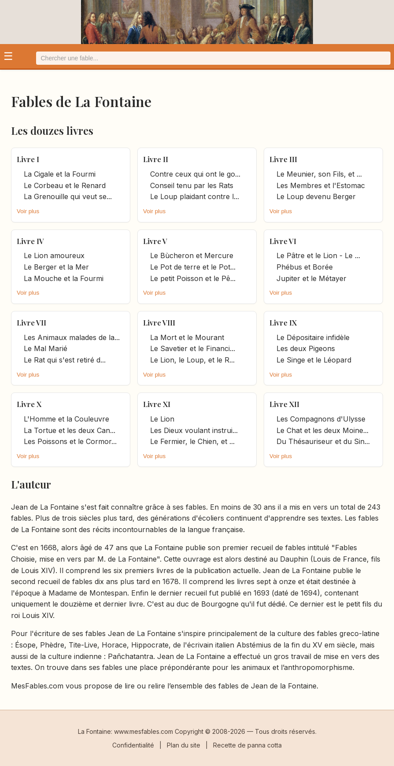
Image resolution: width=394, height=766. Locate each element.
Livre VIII (159, 322)
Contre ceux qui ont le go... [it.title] (195, 174)
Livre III (283, 159)
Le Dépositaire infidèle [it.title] (313, 337)
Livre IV (30, 241)
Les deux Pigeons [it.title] (305, 348)
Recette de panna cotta (247, 745)
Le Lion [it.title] (162, 418)
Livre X (29, 404)
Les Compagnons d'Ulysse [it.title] (320, 418)
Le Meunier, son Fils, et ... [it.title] (319, 174)
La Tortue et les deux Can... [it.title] (69, 430)
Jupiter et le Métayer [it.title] (311, 278)
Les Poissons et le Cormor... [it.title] (70, 441)
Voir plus (28, 211)
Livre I (28, 159)
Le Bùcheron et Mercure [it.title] (191, 255)
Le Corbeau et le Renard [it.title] (65, 185)
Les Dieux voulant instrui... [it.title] (194, 430)
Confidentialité (133, 745)
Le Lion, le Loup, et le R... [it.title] (192, 359)
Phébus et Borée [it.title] (304, 267)
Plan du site (183, 745)
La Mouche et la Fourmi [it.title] (63, 278)
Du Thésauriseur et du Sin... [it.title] (323, 441)
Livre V (155, 241)
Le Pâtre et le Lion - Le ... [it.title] (318, 255)
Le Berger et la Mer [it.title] (56, 267)
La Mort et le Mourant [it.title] (187, 337)
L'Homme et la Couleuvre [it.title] (66, 418)
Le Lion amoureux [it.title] (54, 255)
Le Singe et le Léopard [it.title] (313, 359)
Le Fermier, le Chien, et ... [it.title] (192, 441)
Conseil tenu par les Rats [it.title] (191, 185)
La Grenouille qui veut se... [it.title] (68, 196)
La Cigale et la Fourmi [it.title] (60, 174)
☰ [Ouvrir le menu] (8, 56)
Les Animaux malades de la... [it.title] (72, 337)
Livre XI (156, 404)
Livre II (155, 159)
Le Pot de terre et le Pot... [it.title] (193, 267)
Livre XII (284, 404)
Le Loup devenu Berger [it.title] (316, 196)
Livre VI (282, 241)
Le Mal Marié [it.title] (45, 348)
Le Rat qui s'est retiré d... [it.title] (65, 359)
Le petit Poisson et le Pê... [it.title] (193, 278)
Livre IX (283, 322)
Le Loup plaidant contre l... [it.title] (194, 196)
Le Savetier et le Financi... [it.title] (192, 348)
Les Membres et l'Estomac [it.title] (320, 185)
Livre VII (31, 322)
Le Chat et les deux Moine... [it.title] (322, 430)
